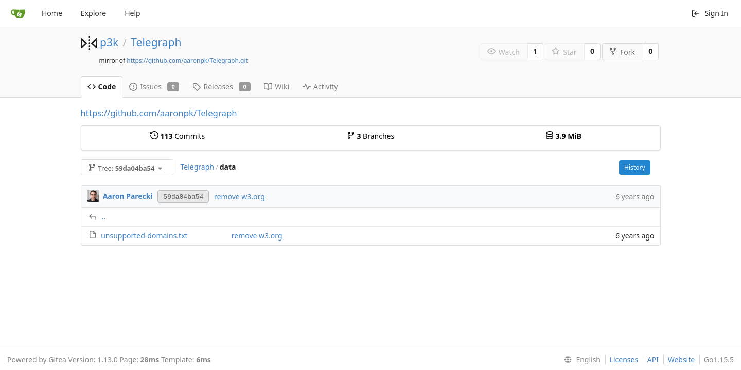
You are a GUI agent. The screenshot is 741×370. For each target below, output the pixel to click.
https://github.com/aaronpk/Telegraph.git (187, 60)
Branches (370, 136)
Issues (154, 86)
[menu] (580, 359)
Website (681, 359)
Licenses (624, 359)
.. (104, 216)
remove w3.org (239, 196)
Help (132, 13)
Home (52, 13)
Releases (221, 86)
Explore (93, 13)
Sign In (709, 13)
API (653, 359)
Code (101, 86)
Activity (320, 86)
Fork (622, 52)
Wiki (276, 86)
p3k (109, 42)
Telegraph (156, 42)
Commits (177, 136)
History (634, 167)
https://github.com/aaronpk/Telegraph (159, 113)
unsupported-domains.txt (144, 235)
